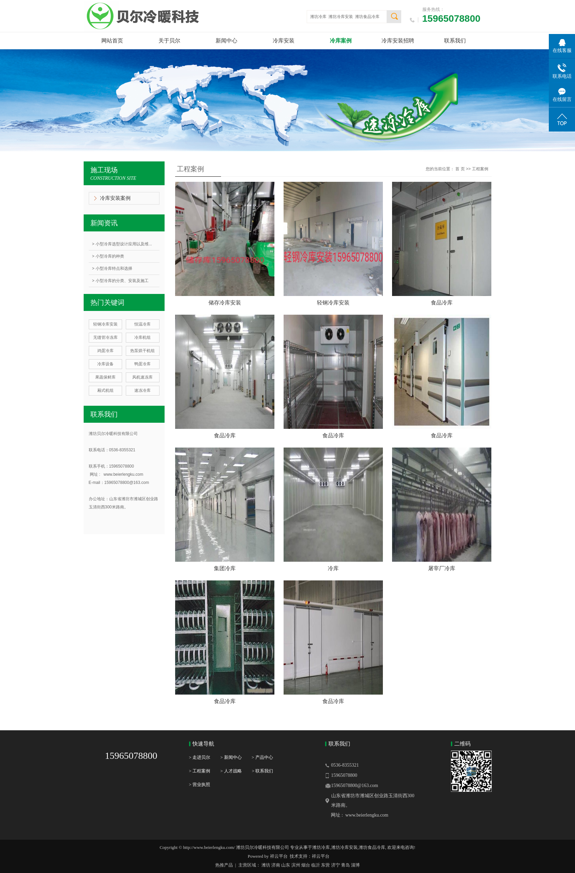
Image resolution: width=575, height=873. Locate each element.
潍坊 (265, 865)
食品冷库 (442, 302)
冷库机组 (142, 337)
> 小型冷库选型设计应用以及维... (122, 244)
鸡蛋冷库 (105, 350)
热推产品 (224, 865)
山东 (285, 865)
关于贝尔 (169, 40)
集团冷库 (225, 568)
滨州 (295, 865)
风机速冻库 (142, 377)
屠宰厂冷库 (441, 568)
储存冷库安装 (224, 302)
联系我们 (455, 40)
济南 (275, 865)
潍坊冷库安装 (340, 16)
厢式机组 (105, 390)
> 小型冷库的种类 (108, 256)
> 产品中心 (262, 757)
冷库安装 (283, 40)
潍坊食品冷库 (367, 16)
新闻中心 (226, 40)
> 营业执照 (199, 784)
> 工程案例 (199, 770)
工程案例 (480, 169)
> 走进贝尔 (199, 757)
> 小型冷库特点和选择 (112, 268)
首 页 (459, 169)
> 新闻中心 (236, 757)
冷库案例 (341, 40)
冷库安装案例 (115, 198)
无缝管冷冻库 (105, 337)
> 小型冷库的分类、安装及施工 (120, 280)
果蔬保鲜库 (105, 377)
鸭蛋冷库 (142, 364)
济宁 (335, 865)
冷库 (333, 568)
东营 (325, 865)
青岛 (345, 865)
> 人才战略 (231, 770)
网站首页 (112, 40)
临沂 (315, 865)
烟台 (305, 865)
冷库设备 (105, 364)
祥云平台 (279, 856)
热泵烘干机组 (142, 350)
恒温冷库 (142, 324)
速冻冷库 (142, 390)
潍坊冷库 (318, 16)
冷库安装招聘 (398, 40)
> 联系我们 (262, 770)
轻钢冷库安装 (105, 324)
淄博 (355, 865)
